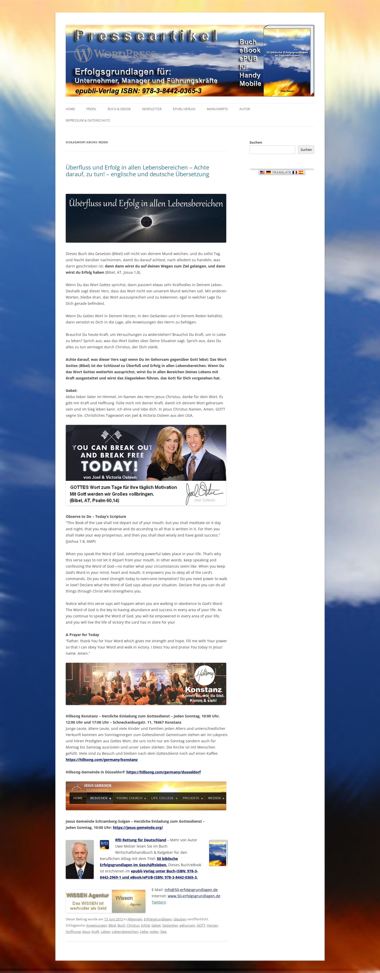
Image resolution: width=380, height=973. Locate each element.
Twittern (159, 902)
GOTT (201, 925)
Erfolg (145, 925)
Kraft (95, 931)
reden (154, 931)
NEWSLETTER (152, 109)
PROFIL (91, 109)
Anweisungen (96, 925)
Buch (121, 925)
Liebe (144, 931)
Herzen (212, 925)
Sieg (163, 931)
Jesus (86, 931)
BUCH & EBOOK (119, 109)
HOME (70, 109)
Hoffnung (73, 931)
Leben (105, 931)
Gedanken (170, 925)
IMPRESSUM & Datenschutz (88, 120)
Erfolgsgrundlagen (158, 919)
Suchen (256, 142)
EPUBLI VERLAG (184, 109)
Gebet (156, 925)
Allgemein (134, 919)
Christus (133, 925)
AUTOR (244, 109)
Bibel (112, 925)
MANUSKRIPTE (217, 109)
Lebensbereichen (125, 931)
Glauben (179, 919)
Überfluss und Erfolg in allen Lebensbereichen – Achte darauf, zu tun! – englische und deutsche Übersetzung (137, 170)
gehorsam (187, 925)
